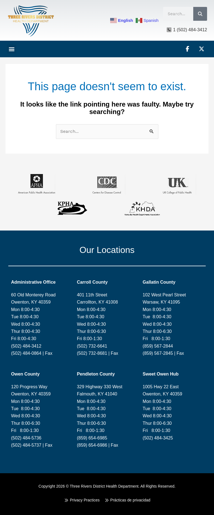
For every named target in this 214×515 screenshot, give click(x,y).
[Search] (200, 14)
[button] (11, 49)
